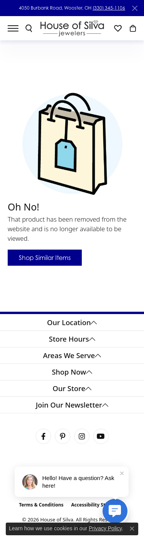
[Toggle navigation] (17, 28)
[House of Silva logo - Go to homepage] (72, 28)
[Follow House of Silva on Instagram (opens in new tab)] (81, 436)
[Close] (134, 8)
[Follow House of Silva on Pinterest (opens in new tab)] (62, 436)
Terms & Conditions (41, 505)
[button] (29, 28)
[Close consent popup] (132, 528)
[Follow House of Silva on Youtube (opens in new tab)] (101, 436)
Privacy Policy (105, 528)
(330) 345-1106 (109, 8)
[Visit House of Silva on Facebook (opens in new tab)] (43, 436)
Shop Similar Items (45, 257)
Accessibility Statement (98, 505)
